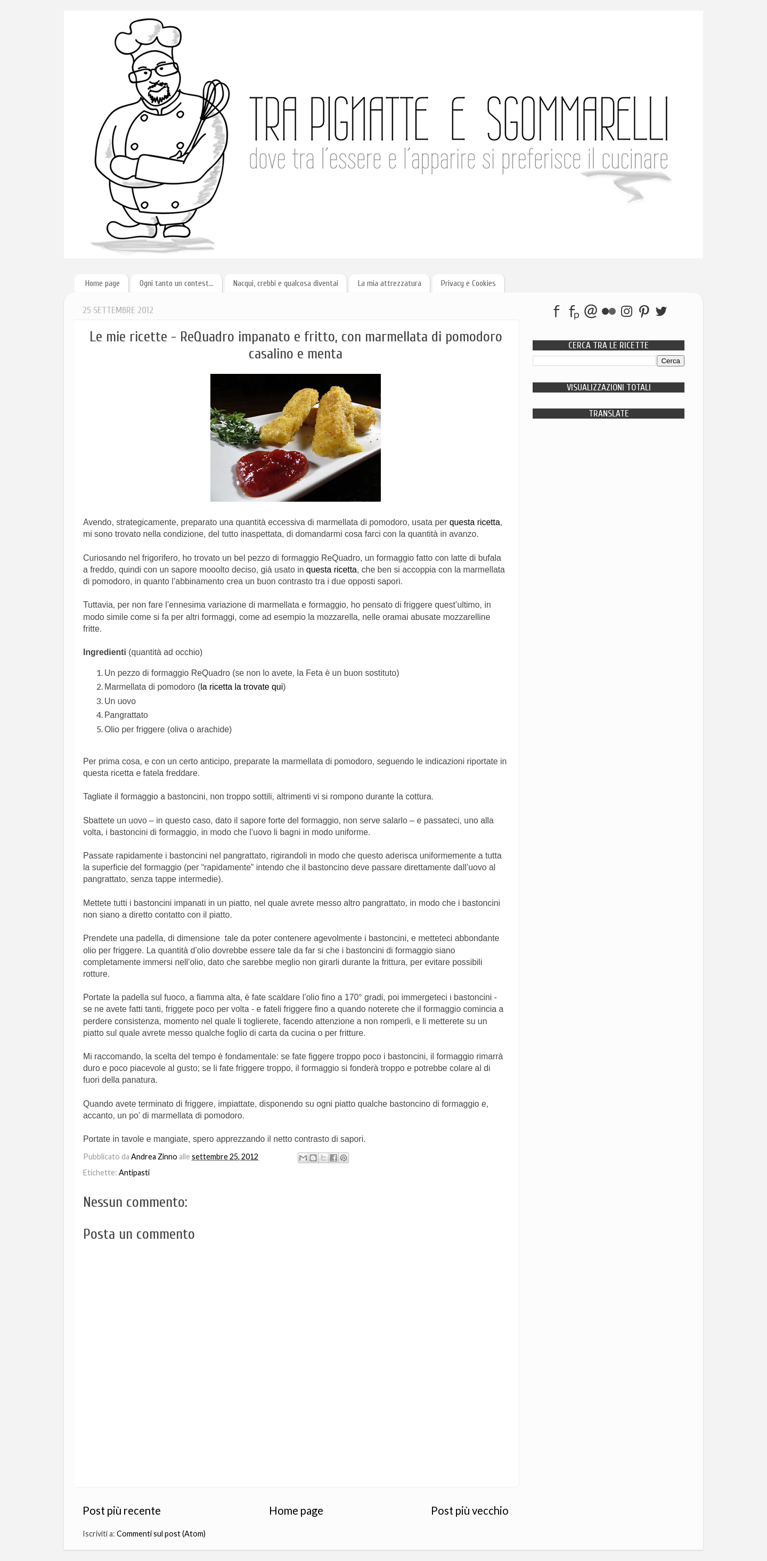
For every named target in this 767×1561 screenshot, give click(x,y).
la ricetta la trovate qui (241, 686)
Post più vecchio (470, 1510)
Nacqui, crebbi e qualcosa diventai (285, 283)
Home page (102, 283)
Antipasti (134, 1172)
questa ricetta (475, 522)
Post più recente (122, 1510)
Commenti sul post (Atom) (161, 1533)
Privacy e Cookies (468, 283)
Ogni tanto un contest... (177, 283)
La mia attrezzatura (389, 283)
